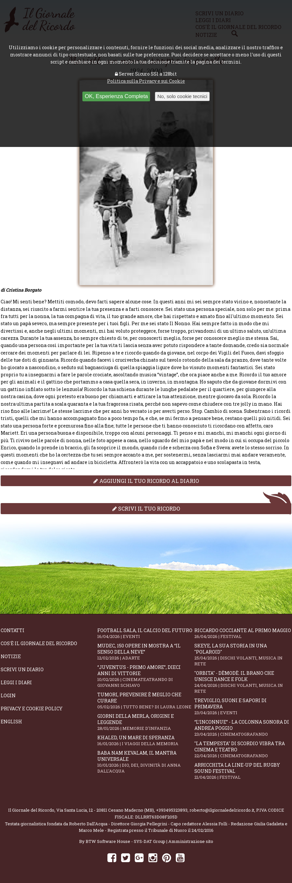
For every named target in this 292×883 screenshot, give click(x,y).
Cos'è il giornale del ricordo (39, 643)
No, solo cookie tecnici (182, 96)
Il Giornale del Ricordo (31, 810)
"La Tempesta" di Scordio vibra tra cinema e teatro (242, 749)
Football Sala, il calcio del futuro (145, 633)
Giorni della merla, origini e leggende (145, 722)
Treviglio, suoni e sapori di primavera (242, 706)
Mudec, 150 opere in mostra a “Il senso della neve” (145, 652)
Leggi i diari (16, 682)
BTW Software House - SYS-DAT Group (125, 841)
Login (8, 695)
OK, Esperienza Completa (116, 96)
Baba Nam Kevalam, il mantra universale (145, 762)
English (11, 721)
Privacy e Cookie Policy (32, 708)
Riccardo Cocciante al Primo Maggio (242, 633)
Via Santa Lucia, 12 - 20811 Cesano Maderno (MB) (105, 810)
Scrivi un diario (22, 669)
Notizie (11, 656)
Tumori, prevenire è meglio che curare (145, 700)
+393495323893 (172, 810)
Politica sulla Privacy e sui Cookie (146, 81)
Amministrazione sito (190, 841)
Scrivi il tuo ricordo (146, 508)
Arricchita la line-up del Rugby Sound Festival (242, 771)
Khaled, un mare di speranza (145, 740)
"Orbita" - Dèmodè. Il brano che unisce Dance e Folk (242, 682)
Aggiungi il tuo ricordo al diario (146, 480)
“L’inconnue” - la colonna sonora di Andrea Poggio (242, 728)
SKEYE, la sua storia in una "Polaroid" (242, 655)
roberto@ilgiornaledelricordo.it (221, 810)
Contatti (12, 630)
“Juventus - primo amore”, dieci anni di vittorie (145, 676)
